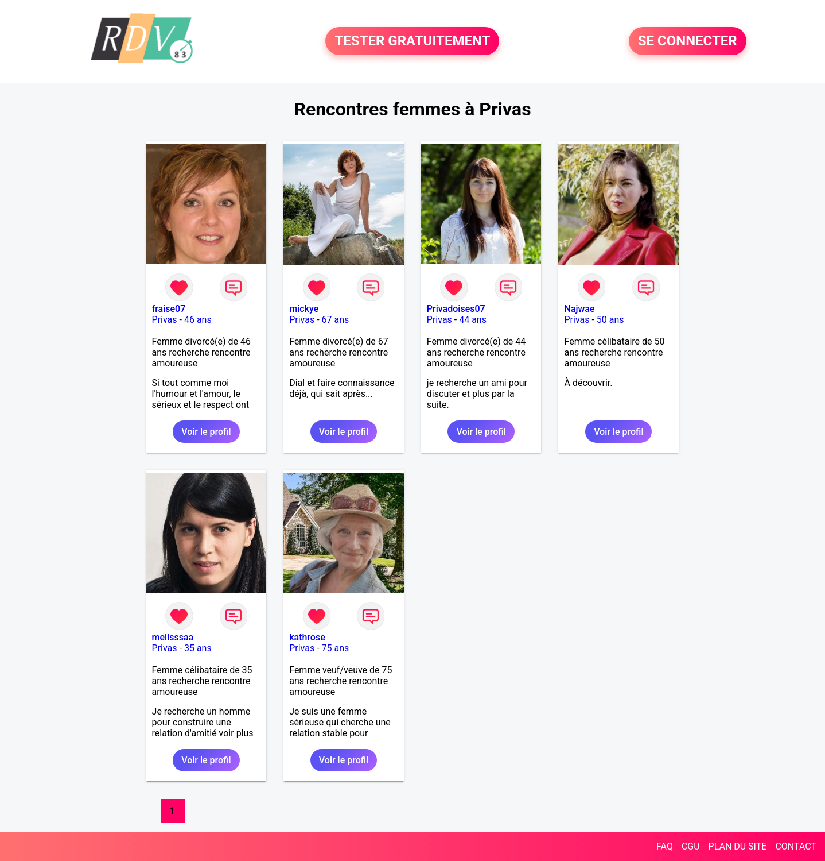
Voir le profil (206, 431)
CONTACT (795, 846)
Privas (164, 319)
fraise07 (169, 308)
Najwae (579, 308)
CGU (691, 846)
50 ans (610, 319)
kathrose (307, 637)
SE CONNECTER (687, 41)
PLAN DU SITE (738, 846)
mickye (303, 308)
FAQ (664, 846)
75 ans (335, 648)
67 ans (335, 319)
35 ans (198, 648)
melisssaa (173, 637)
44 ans (473, 319)
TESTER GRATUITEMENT (412, 41)
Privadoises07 (456, 308)
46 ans (198, 319)
